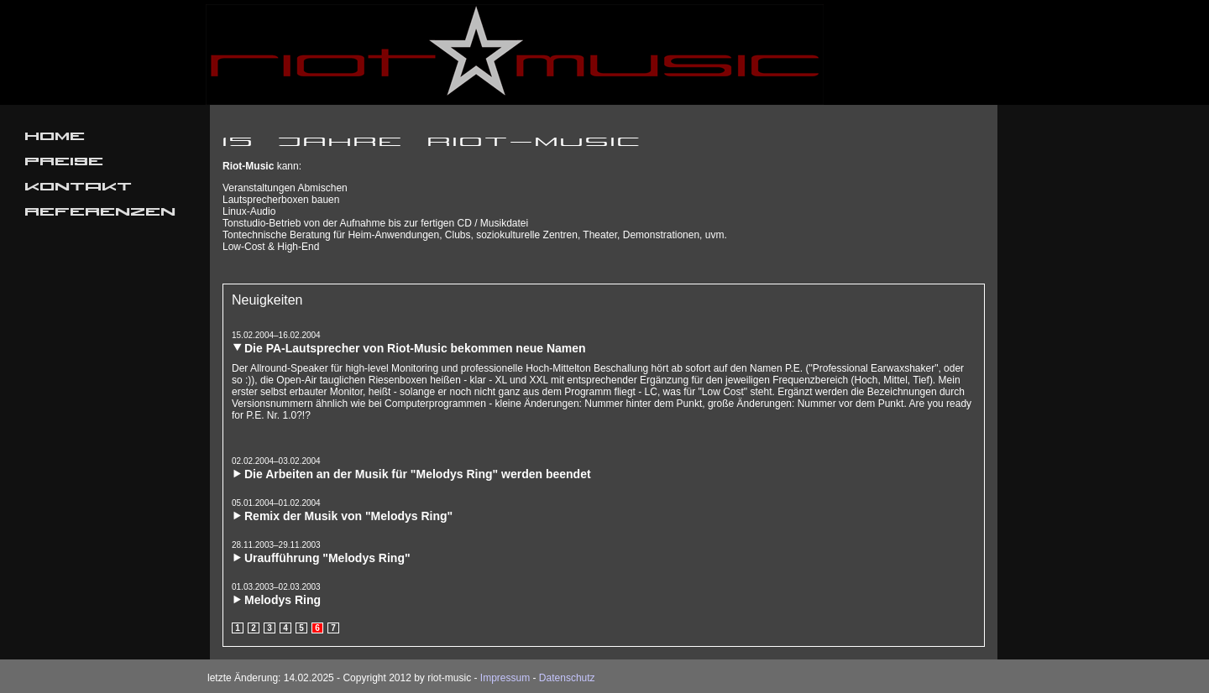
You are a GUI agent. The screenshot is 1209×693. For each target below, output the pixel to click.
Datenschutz (567, 678)
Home (55, 138)
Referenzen (100, 214)
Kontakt (79, 189)
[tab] (604, 343)
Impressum (505, 678)
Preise (64, 163)
